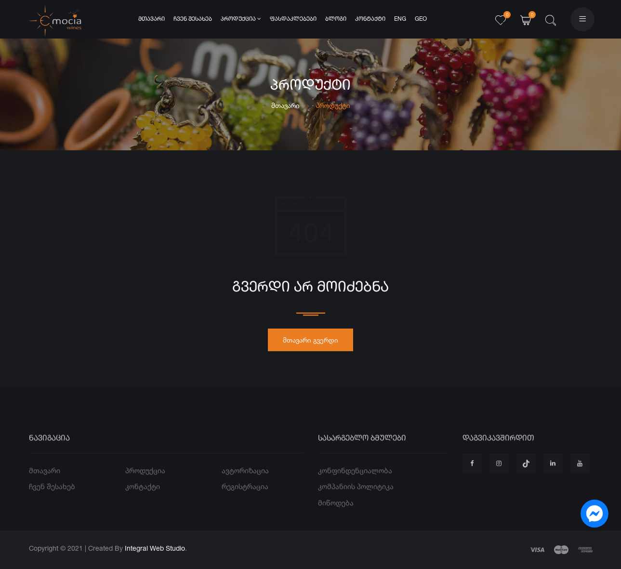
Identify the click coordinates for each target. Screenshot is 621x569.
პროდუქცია (241, 19)
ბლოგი (335, 19)
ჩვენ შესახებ (192, 19)
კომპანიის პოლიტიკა (356, 501)
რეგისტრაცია (245, 501)
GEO (421, 19)
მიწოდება (336, 517)
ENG (400, 19)
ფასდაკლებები (293, 19)
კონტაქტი (370, 19)
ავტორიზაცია (245, 485)
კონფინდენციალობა (355, 485)
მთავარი (151, 19)
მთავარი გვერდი (310, 344)
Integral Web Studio (155, 548)
